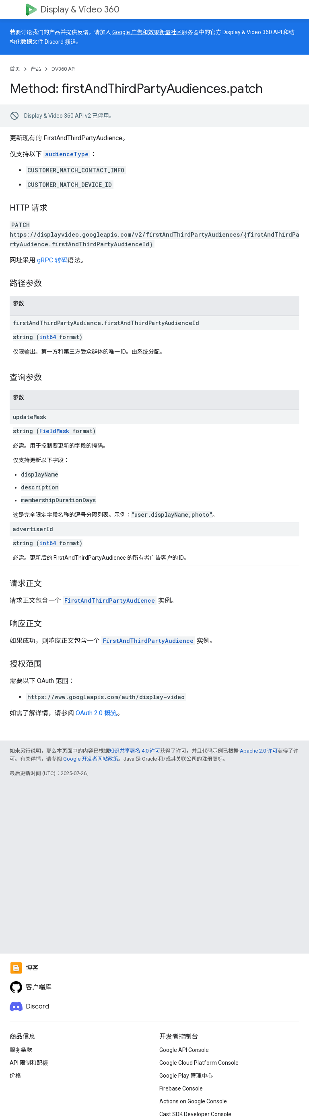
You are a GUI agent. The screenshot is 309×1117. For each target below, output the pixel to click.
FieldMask (54, 431)
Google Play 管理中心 (186, 1075)
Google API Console (184, 1050)
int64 (47, 337)
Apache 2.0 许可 (259, 751)
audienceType (67, 154)
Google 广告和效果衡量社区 (147, 32)
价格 (15, 1075)
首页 (15, 69)
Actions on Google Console (193, 1101)
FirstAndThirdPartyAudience (109, 600)
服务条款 (21, 1050)
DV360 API (64, 69)
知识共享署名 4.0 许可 (134, 751)
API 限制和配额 (29, 1063)
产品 (36, 69)
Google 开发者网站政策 (90, 759)
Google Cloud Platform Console (199, 1063)
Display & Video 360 (79, 9)
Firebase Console (181, 1088)
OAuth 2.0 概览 (96, 713)
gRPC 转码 (52, 260)
